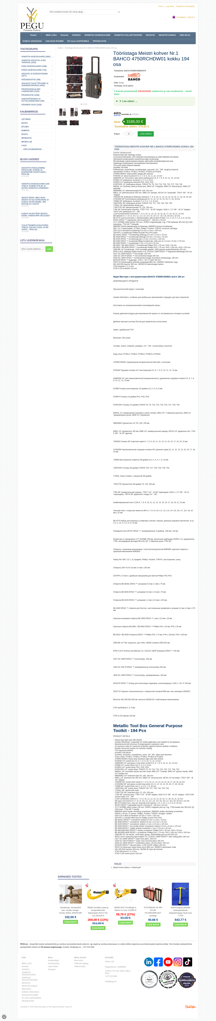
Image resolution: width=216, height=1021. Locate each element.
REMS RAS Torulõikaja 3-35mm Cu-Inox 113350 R (125, 908)
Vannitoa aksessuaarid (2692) (36, 57)
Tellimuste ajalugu (81, 963)
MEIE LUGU (51, 35)
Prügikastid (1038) (30, 95)
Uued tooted (53, 966)
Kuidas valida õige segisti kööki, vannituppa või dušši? (36, 215)
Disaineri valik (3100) (31, 105)
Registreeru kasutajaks (185, 6)
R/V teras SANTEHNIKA (78, 41)
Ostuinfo (64, 35)
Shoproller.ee (190, 1006)
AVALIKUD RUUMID (54, 41)
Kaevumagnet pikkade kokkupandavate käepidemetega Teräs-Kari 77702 (180, 911)
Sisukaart (52, 969)
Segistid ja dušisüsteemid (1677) (34, 75)
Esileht (60, 48)
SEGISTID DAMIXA (167, 35)
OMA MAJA (185, 35)
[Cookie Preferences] (4, 1016)
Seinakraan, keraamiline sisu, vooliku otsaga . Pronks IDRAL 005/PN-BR (70, 910)
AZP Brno (26, 119)
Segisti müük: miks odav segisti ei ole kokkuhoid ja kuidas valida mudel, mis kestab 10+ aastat (36, 202)
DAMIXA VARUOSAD (32, 41)
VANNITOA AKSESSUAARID (97, 35)
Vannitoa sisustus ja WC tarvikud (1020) (33, 61)
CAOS (24, 146)
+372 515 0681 (88, 947)
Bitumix (25, 127)
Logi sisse (170, 6)
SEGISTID (150, 35)
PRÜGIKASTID (99, 41)
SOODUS (76, 35)
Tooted (33, 35)
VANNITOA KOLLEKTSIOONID (128, 35)
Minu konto (78, 960)
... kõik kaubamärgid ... (32, 149)
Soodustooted (53, 963)
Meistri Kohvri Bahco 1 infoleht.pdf (127, 867)
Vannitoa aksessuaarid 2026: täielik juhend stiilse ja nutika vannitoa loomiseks (36, 187)
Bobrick (25, 130)
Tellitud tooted (79, 966)
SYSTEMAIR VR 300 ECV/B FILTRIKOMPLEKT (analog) (153, 911)
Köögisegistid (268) (30, 80)
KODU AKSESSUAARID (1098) (34, 66)
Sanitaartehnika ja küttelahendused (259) (32, 100)
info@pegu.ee (75, 947)
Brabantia (26, 138)
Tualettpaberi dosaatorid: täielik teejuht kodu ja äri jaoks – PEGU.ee (36, 228)
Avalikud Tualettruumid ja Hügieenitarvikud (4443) (34, 84)
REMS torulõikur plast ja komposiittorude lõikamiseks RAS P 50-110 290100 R (98, 911)
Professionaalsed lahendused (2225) (30, 90)
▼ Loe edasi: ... (128, 101)
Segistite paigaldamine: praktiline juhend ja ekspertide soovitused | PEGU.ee (36, 172)
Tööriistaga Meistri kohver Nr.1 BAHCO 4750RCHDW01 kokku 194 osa (91, 48)
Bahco (24, 123)
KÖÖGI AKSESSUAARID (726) (33, 70)
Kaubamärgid (53, 960)
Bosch (24, 134)
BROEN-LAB (26, 142)
